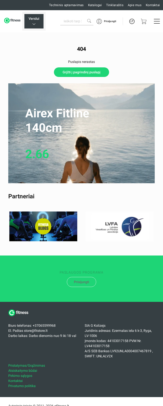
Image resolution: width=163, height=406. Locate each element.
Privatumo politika (22, 386)
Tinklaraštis (115, 5)
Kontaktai (153, 5)
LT (132, 21)
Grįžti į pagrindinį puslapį (81, 72)
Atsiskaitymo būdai (22, 371)
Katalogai (95, 5)
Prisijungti (81, 282)
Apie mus (135, 5)
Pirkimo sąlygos (20, 376)
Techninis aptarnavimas (66, 5)
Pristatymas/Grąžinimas (26, 365)
